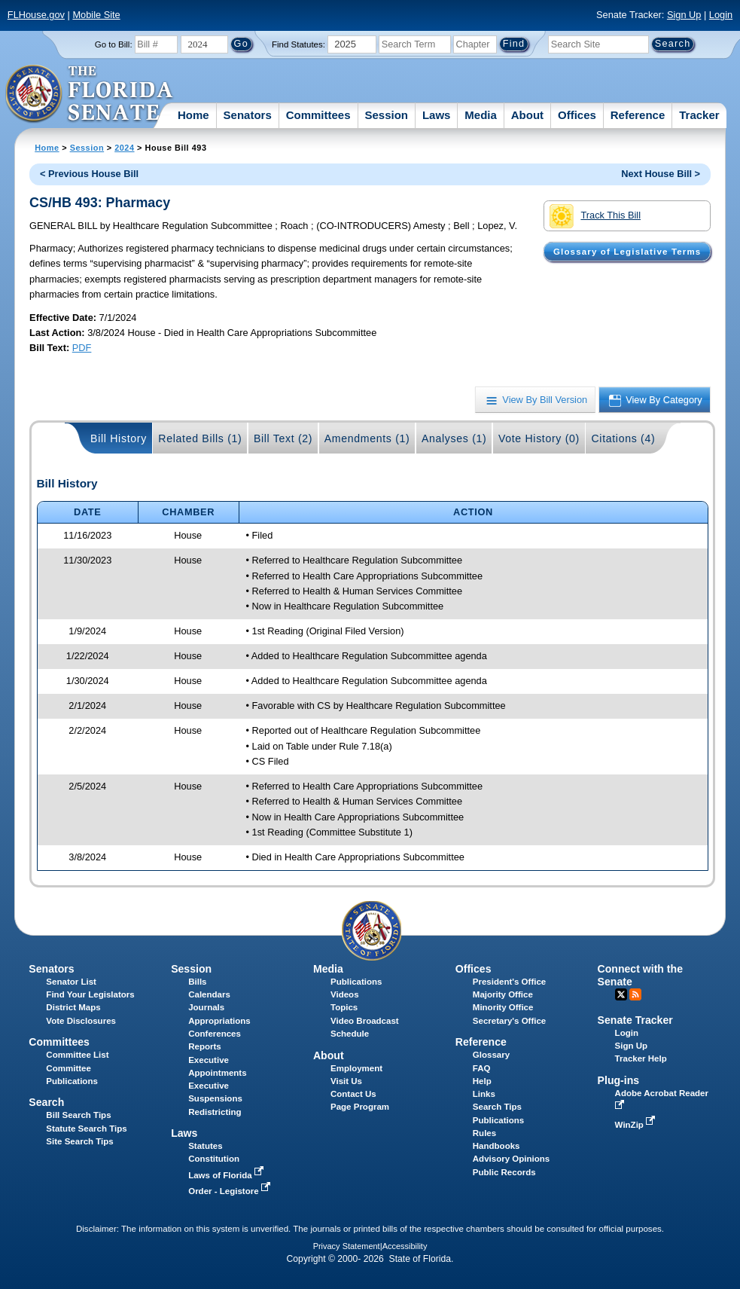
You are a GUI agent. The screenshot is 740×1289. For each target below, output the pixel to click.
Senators (248, 114)
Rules (484, 1133)
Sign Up (684, 14)
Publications (356, 981)
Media (480, 114)
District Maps (73, 1007)
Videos (344, 994)
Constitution (213, 1158)
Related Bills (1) (200, 438)
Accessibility (405, 1246)
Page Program (359, 1106)
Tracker (699, 114)
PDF (82, 347)
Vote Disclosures (81, 1020)
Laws (436, 114)
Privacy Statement (346, 1246)
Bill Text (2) (283, 438)
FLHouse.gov (36, 14)
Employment (356, 1068)
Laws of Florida (227, 1175)
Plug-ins (619, 1080)
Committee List (77, 1054)
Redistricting (214, 1111)
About (527, 114)
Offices (577, 114)
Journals (206, 1007)
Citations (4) (623, 438)
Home (193, 114)
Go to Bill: (113, 44)
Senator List (71, 981)
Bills (197, 981)
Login (720, 14)
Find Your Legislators (90, 994)
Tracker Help (641, 1058)
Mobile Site (96, 14)
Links (484, 1093)
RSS (635, 994)
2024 (124, 147)
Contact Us (353, 1093)
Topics (344, 1007)
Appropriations (219, 1020)
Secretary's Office (509, 1020)
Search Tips (497, 1106)
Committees (318, 114)
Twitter (621, 994)
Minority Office (503, 1007)
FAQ (482, 1068)
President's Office (509, 981)
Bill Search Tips (78, 1114)
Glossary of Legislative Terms (627, 251)
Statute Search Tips (86, 1128)
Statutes (205, 1145)
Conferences (214, 1033)
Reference (638, 114)
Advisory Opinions (511, 1158)
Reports (204, 1046)
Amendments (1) (367, 438)
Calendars (209, 994)
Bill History (118, 438)
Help (482, 1081)
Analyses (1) (454, 438)
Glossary (491, 1054)
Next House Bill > (660, 173)
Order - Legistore (230, 1191)
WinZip (636, 1124)
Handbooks (496, 1145)
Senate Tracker (635, 1020)
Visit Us (346, 1081)
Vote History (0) (539, 438)
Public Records (504, 1172)
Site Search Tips (79, 1141)
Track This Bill (595, 216)
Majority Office (503, 994)
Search (46, 1102)
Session (386, 114)
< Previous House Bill (89, 173)
